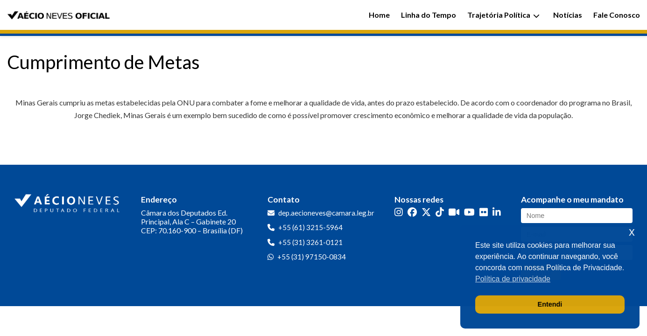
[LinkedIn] (496, 212)
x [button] (632, 231)
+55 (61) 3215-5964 (310, 227)
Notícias (567, 14)
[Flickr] (483, 212)
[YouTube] (469, 212)
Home (379, 14)
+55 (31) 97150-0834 (311, 256)
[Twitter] (426, 212)
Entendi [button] (550, 304)
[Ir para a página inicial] (68, 201)
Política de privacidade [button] (512, 279)
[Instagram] (398, 212)
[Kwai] (454, 212)
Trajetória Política (503, 14)
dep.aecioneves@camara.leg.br (326, 213)
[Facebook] (412, 212)
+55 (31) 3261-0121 (310, 242)
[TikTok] (440, 212)
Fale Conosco (616, 14)
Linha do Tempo (428, 14)
